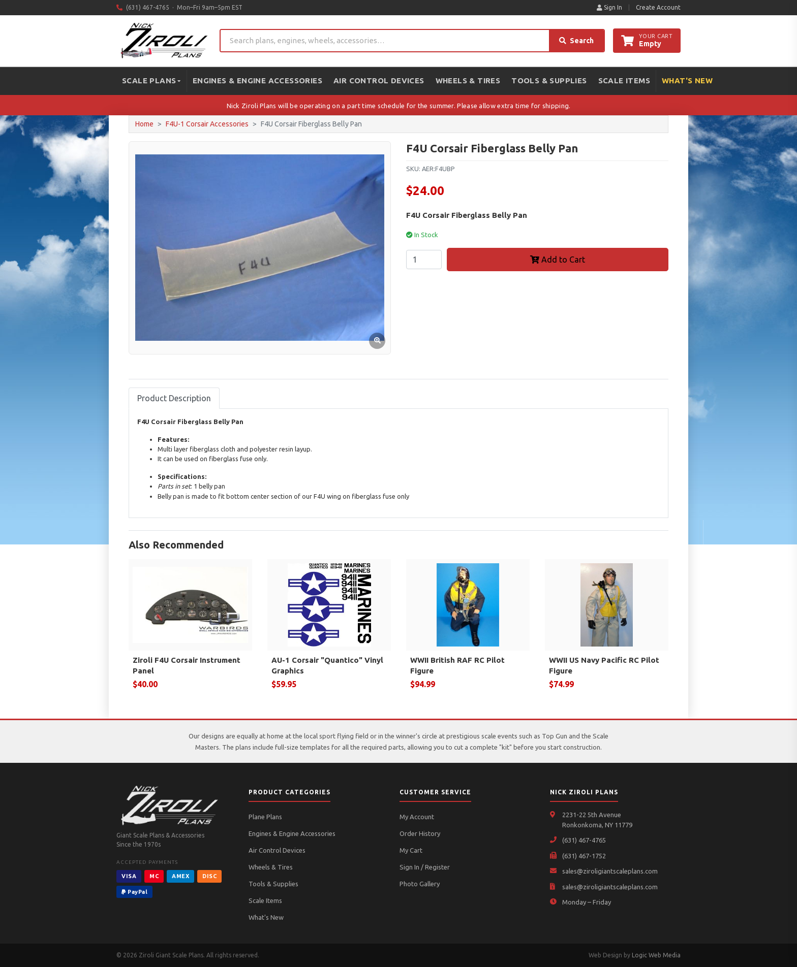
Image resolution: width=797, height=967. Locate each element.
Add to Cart (557, 259)
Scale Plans (151, 80)
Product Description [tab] (174, 398)
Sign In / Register (425, 867)
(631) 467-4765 (584, 840)
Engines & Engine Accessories (257, 80)
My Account (417, 816)
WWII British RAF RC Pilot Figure (457, 665)
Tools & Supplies (549, 80)
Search (576, 41)
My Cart (411, 850)
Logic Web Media (656, 955)
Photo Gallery (420, 883)
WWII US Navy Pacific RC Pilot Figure (604, 665)
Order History (420, 833)
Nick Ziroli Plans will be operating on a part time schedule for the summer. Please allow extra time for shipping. (399, 105)
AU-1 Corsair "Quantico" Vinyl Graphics (327, 665)
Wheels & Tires (468, 80)
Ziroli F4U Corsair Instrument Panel (186, 665)
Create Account (658, 7)
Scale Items (624, 80)
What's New (687, 80)
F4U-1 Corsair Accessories (207, 124)
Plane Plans (265, 816)
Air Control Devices (378, 80)
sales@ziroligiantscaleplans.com (610, 871)
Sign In (609, 7)
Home (144, 124)
